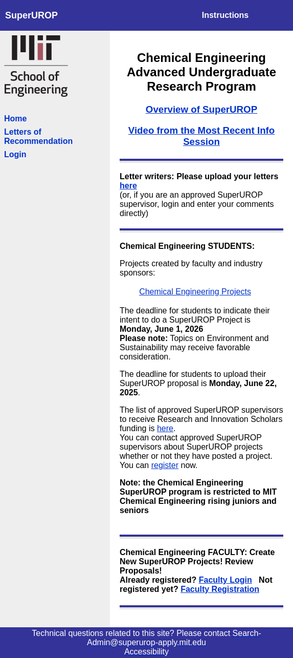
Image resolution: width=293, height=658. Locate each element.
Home (15, 118)
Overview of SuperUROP (201, 109)
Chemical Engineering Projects (195, 291)
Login (15, 154)
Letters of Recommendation (38, 136)
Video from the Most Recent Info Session (201, 136)
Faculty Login (225, 580)
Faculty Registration (220, 589)
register (164, 465)
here (128, 185)
